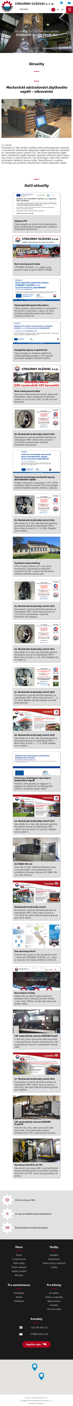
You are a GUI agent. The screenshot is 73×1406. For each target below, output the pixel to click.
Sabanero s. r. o (46, 1401)
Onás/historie (19, 1259)
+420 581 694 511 (61, 2)
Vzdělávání (19, 1301)
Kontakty (54, 1305)
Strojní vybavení (19, 1267)
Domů (19, 1255)
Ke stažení (54, 1293)
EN (58, 10)
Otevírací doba (54, 1309)
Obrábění (54, 1255)
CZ (53, 10)
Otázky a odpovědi (54, 1297)
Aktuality (19, 1275)
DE (62, 10)
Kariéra (19, 1297)
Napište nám (33, 1344)
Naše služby (19, 1263)
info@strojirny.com (69, 2)
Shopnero (40, 1403)
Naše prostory (54, 1301)
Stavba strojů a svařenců (54, 1263)
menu (69, 9)
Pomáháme (19, 1293)
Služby (54, 1267)
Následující (68, 33)
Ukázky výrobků (19, 1271)
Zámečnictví (54, 1259)
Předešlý (4, 33)
